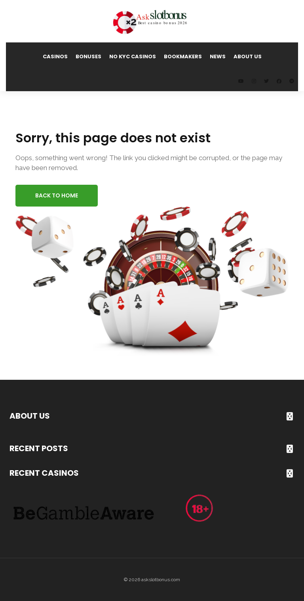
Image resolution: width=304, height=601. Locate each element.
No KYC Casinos (132, 56)
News (218, 56)
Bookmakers (183, 56)
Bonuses (88, 56)
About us (248, 56)
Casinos (55, 56)
